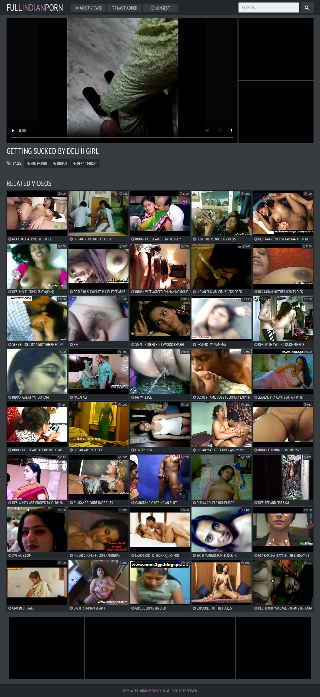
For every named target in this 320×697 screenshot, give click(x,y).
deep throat (85, 163)
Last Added (124, 8)
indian (60, 163)
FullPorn (34, 7)
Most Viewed (88, 8)
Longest (160, 8)
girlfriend (37, 163)
